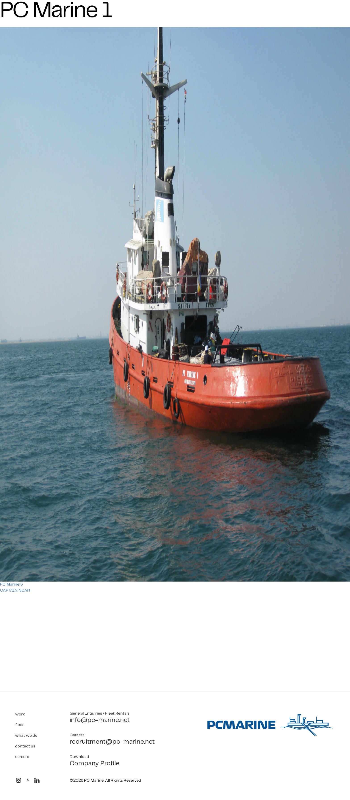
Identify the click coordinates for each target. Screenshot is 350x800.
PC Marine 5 (11, 584)
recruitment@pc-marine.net (112, 742)
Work (20, 714)
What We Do (26, 736)
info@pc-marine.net (100, 720)
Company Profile (95, 764)
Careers (22, 757)
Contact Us (25, 746)
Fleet (19, 725)
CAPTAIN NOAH (15, 590)
